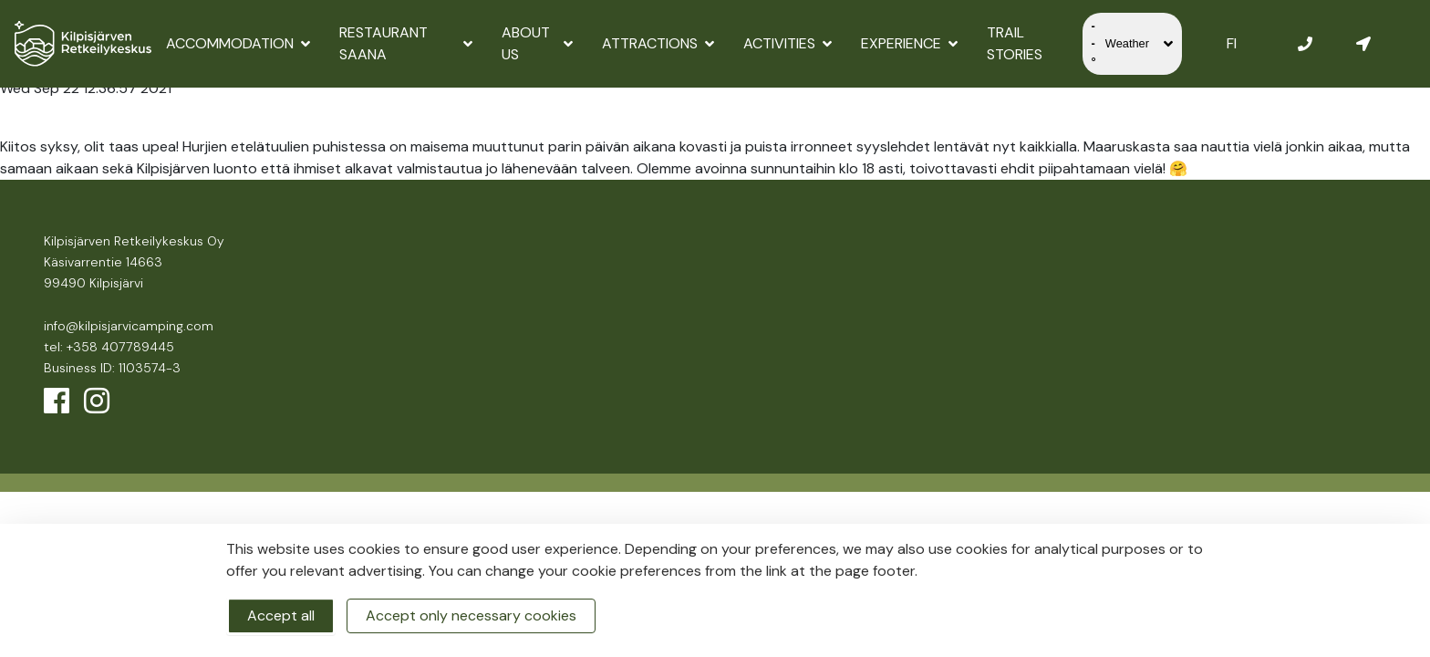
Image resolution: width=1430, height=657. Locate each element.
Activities (787, 43)
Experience (909, 43)
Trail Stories (1014, 43)
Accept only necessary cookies (471, 615)
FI (1232, 43)
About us (537, 43)
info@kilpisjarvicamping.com (128, 326)
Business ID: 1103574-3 (112, 368)
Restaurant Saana (405, 43)
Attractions (658, 43)
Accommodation (238, 43)
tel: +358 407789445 (109, 347)
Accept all (281, 615)
